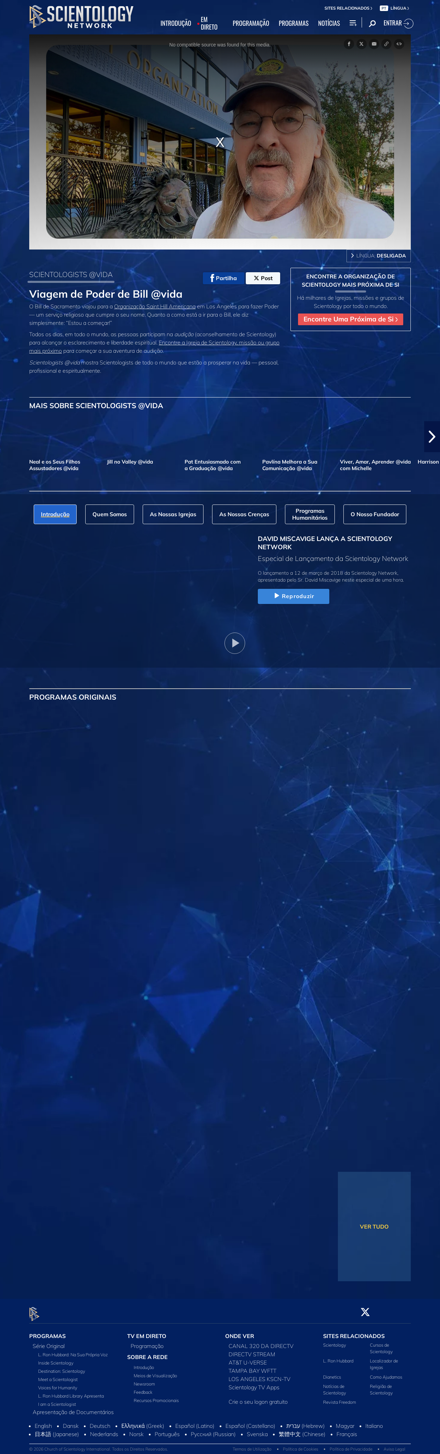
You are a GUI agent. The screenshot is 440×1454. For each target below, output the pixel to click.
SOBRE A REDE (147, 1352)
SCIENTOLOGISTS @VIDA (71, 274)
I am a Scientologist (57, 1400)
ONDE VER (239, 1332)
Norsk (136, 1429)
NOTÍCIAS (329, 23)
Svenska (257, 1429)
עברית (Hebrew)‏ (305, 1421)
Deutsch (100, 1421)
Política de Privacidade (351, 1445)
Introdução (144, 1363)
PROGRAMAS (294, 23)
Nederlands (104, 1429)
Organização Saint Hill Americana (155, 306)
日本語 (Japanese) (57, 1429)
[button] (432, 436)
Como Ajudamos (386, 1373)
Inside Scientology (56, 1358)
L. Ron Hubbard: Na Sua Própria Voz (73, 1350)
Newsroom (144, 1379)
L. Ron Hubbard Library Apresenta (71, 1391)
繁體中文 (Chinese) (302, 1429)
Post (263, 278)
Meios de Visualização (155, 1371)
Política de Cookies (300, 1445)
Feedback (143, 1388)
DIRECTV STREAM (252, 1350)
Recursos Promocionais (156, 1396)
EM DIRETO (209, 23)
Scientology (334, 1341)
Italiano (374, 1421)
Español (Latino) (194, 1421)
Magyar (345, 1421)
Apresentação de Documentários (73, 1407)
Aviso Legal (394, 1445)
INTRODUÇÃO (176, 23)
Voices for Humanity (57, 1383)
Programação (147, 1341)
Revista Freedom (339, 1398)
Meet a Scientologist (58, 1375)
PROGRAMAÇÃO (251, 23)
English (43, 1421)
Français (347, 1429)
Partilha (223, 278)
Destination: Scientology (61, 1367)
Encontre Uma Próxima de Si (351, 319)
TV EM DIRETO (146, 1332)
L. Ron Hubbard (338, 1357)
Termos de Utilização (252, 1445)
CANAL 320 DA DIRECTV (261, 1341)
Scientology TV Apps (254, 1383)
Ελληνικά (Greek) (142, 1421)
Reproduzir (293, 596)
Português (167, 1429)
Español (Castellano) (250, 1421)
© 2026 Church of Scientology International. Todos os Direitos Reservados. (98, 1445)
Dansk (71, 1421)
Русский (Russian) (213, 1429)
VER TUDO (374, 1226)
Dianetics (332, 1373)
